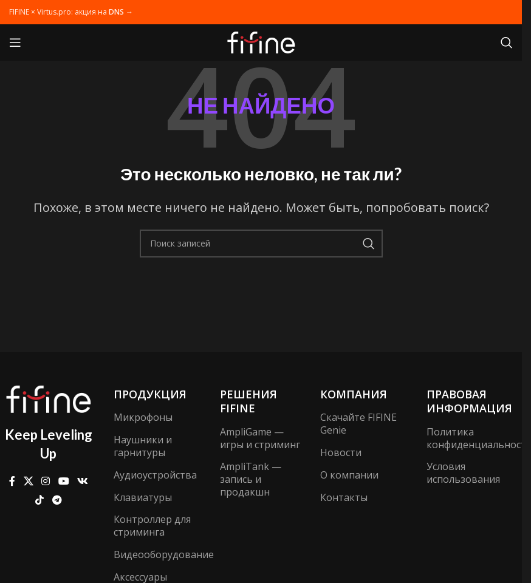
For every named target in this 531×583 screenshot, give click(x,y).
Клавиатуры (143, 497)
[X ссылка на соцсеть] (28, 481)
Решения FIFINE (248, 401)
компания (353, 394)
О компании (349, 475)
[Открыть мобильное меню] (15, 42)
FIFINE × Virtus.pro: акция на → (71, 12)
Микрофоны (143, 417)
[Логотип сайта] (261, 41)
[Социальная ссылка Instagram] (46, 481)
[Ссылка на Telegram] (57, 500)
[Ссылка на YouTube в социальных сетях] (63, 481)
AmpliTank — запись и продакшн (250, 479)
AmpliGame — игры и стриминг (260, 438)
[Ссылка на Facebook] (12, 481)
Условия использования (463, 473)
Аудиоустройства (155, 475)
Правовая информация (469, 401)
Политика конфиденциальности (474, 438)
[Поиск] (507, 42)
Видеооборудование (155, 554)
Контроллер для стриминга (152, 526)
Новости (340, 452)
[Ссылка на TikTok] (40, 500)
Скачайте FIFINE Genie (358, 424)
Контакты (344, 497)
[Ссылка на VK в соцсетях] (82, 481)
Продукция (150, 394)
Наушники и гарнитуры (143, 446)
